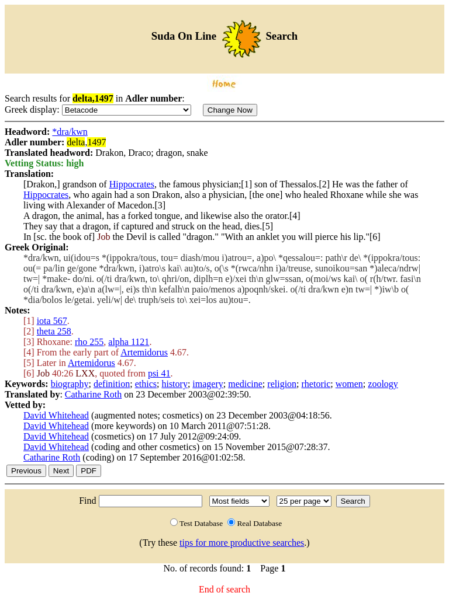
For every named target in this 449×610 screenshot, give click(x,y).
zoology (383, 384)
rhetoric (316, 384)
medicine (245, 384)
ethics (146, 384)
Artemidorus (144, 352)
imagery (207, 384)
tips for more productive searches (241, 543)
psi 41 (159, 373)
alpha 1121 (128, 342)
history (174, 384)
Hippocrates (131, 184)
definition (112, 384)
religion (281, 384)
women (349, 384)
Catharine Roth (93, 394)
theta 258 (54, 331)
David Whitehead (56, 415)
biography (70, 384)
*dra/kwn (69, 132)
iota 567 (52, 321)
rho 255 (89, 342)
